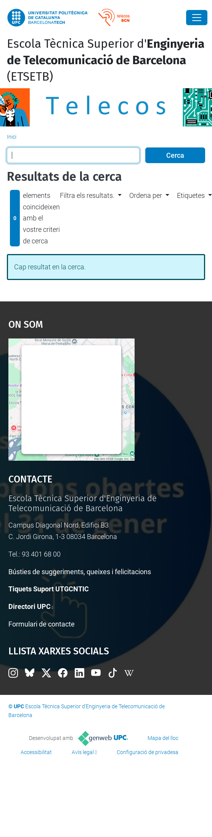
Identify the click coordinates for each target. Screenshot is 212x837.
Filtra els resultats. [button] (87, 195)
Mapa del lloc (163, 738)
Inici (11, 137)
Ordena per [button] (145, 195)
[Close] (196, 17)
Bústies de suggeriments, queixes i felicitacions (79, 572)
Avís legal (83, 752)
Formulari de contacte (41, 624)
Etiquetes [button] (191, 195)
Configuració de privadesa (147, 752)
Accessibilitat (36, 752)
